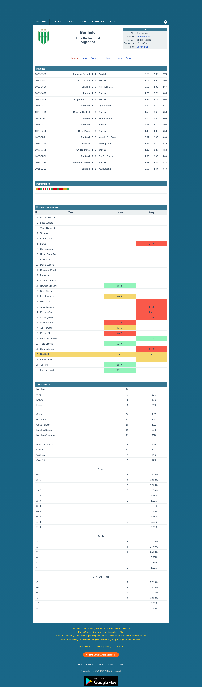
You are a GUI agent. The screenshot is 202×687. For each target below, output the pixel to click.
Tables (57, 22)
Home (85, 58)
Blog (113, 22)
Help (79, 664)
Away (93, 58)
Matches (41, 22)
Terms (100, 664)
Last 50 (109, 58)
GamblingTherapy (103, 647)
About (110, 664)
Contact (121, 664)
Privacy (89, 664)
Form (83, 22)
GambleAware (84, 647)
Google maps (142, 47)
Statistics (98, 22)
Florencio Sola (143, 36)
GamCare (120, 647)
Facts (70, 22)
